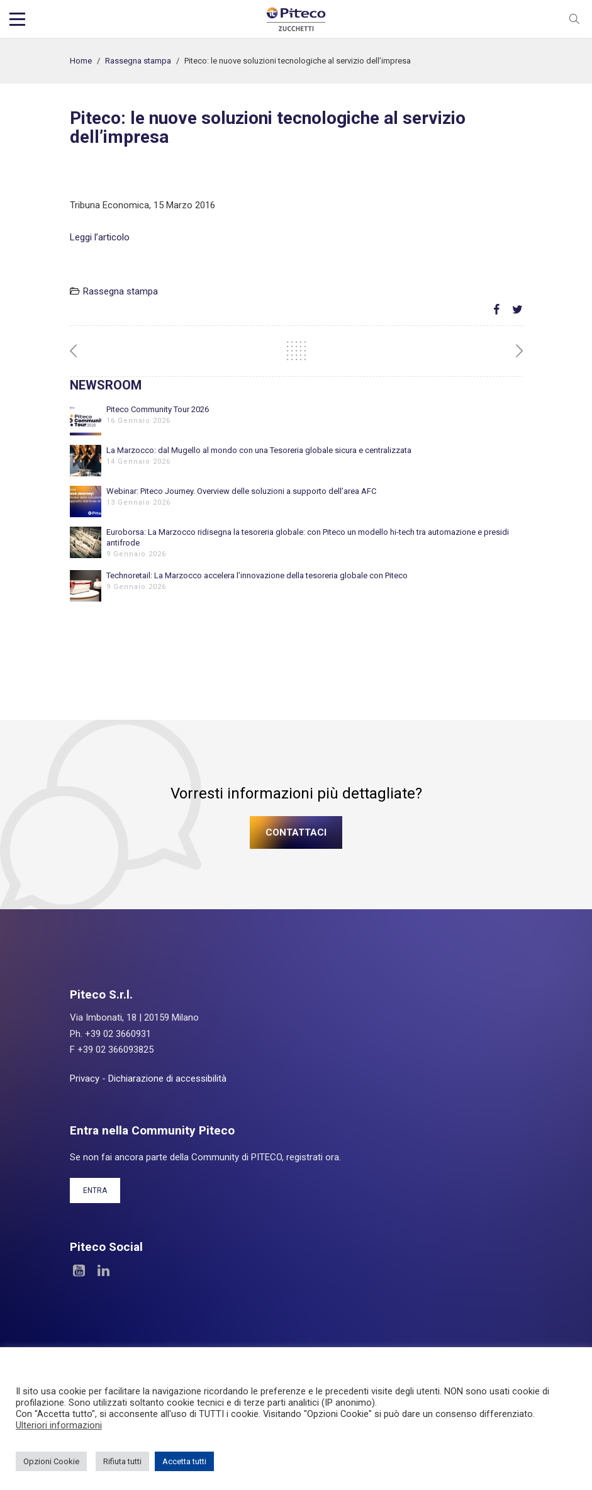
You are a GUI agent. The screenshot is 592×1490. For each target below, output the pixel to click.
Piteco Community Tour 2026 (157, 409)
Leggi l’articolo (100, 237)
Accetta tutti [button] (184, 1461)
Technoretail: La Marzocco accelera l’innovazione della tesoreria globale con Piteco (257, 575)
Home (81, 60)
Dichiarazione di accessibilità (167, 1078)
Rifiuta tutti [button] (122, 1461)
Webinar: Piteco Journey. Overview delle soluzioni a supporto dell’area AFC (241, 491)
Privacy (84, 1078)
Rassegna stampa (138, 60)
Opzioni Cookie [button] (51, 1461)
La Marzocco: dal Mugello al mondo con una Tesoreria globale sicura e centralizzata (258, 450)
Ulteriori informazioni (59, 1425)
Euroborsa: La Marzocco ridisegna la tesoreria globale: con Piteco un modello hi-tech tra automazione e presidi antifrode (307, 537)
